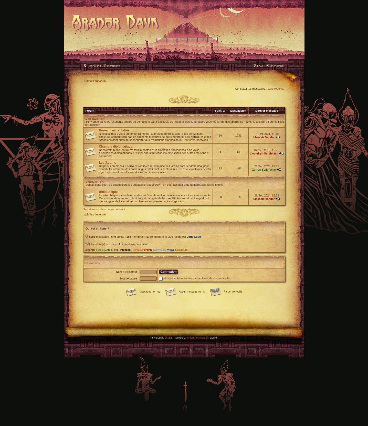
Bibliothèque (108, 192)
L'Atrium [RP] (94, 181)
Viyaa (170, 249)
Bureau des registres (114, 130)
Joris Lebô (194, 236)
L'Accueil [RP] (95, 118)
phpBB (168, 337)
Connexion (94, 65)
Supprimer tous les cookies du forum (104, 209)
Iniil (116, 249)
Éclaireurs (181, 249)
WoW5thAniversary (198, 337)
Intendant (125, 249)
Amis (109, 249)
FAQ (260, 65)
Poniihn (147, 249)
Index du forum (95, 81)
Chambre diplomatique (115, 146)
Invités (137, 249)
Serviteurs (159, 249)
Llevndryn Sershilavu (264, 153)
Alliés (101, 249)
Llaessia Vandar (264, 137)
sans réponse (275, 88)
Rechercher (277, 65)
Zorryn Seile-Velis (264, 169)
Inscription (113, 65)
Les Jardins (107, 162)
